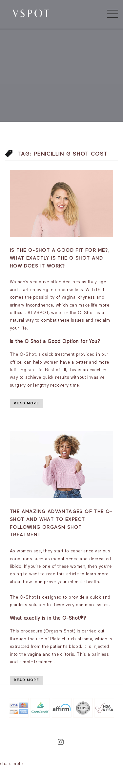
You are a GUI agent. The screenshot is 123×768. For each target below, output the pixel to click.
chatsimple (11, 764)
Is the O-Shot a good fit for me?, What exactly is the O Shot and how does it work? (60, 258)
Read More (26, 403)
